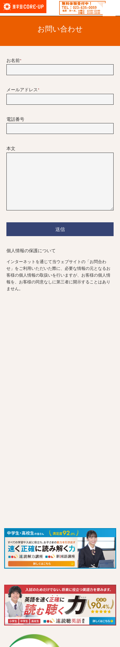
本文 (10, 148)
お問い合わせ (60, 29)
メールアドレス (22, 90)
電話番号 (15, 119)
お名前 (13, 60)
